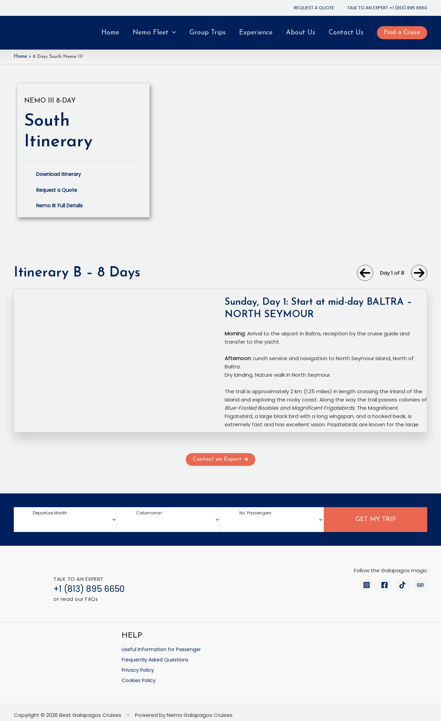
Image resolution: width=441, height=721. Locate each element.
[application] (172, 33)
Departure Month (50, 512)
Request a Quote (58, 189)
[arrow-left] (365, 272)
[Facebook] (384, 585)
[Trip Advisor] (420, 585)
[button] (402, 32)
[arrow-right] (419, 272)
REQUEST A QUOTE (314, 7)
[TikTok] (402, 585)
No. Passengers (255, 512)
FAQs (92, 598)
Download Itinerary (60, 173)
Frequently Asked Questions (157, 656)
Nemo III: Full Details (60, 204)
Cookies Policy (140, 673)
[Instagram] (366, 585)
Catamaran (149, 512)
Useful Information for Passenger (164, 648)
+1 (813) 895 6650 (408, 7)
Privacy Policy (138, 664)
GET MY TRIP (376, 519)
